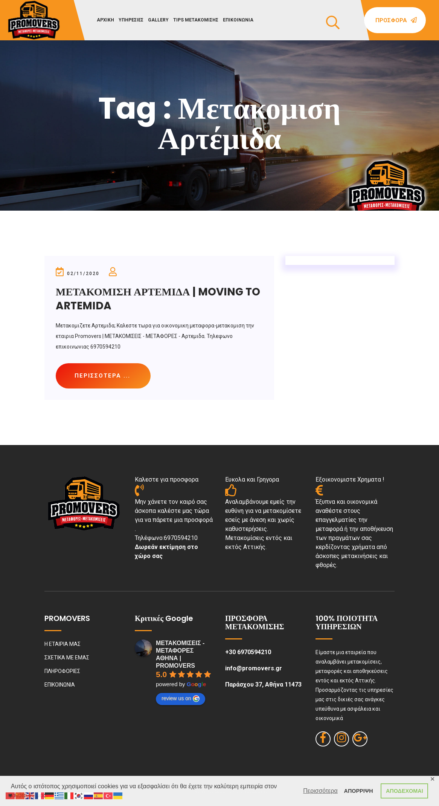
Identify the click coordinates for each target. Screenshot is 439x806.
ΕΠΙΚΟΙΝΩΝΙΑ (238, 20)
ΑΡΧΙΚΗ (105, 20)
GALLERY (158, 20)
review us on (181, 698)
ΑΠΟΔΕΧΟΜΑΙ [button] (404, 791)
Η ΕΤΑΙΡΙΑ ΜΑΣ (62, 644)
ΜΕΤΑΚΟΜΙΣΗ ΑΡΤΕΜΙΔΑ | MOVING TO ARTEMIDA (158, 298)
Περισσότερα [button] (320, 791)
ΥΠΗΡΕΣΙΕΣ (131, 20)
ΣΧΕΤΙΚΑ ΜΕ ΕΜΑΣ (66, 658)
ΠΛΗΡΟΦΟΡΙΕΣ (62, 671)
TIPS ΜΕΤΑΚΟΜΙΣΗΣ (195, 20)
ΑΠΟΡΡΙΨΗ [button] (358, 791)
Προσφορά (396, 20)
